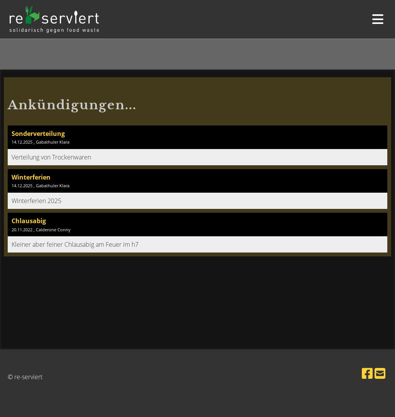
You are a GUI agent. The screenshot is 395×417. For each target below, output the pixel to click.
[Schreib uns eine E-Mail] (380, 373)
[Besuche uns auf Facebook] (367, 373)
